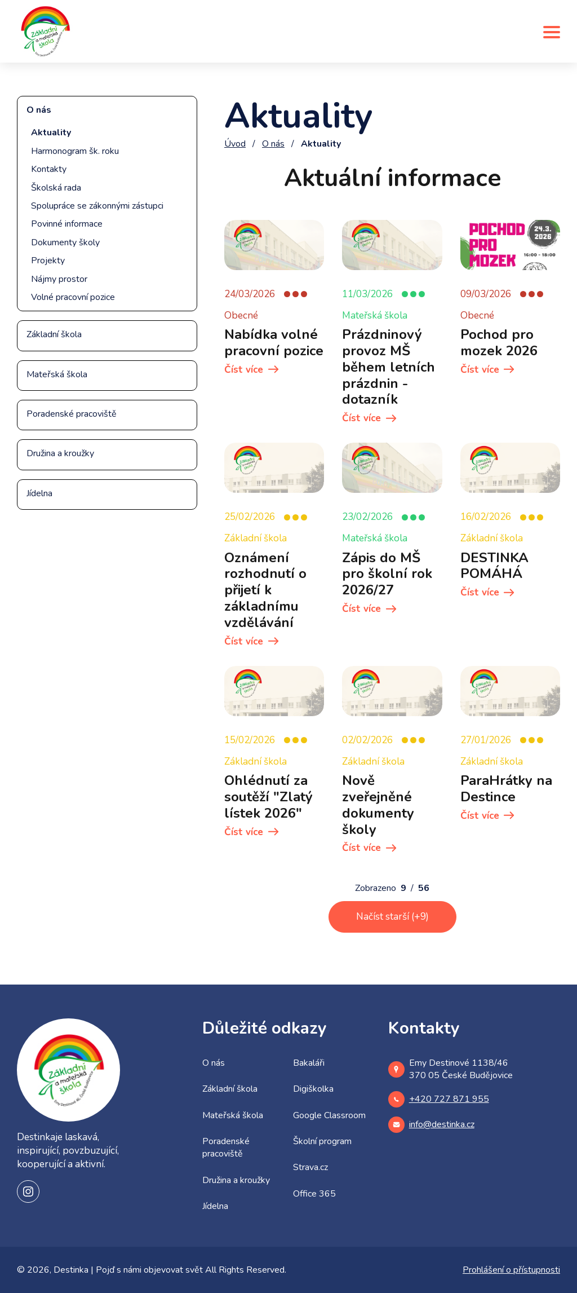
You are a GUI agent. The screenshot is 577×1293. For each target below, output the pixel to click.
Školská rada (56, 188)
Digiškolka (313, 1089)
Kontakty (48, 169)
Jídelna (39, 493)
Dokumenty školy (65, 242)
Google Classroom (329, 1115)
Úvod (235, 144)
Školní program (322, 1141)
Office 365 (314, 1194)
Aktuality (51, 132)
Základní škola (54, 334)
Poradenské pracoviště (71, 414)
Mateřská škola (56, 374)
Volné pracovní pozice (73, 297)
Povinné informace (67, 224)
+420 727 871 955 (438, 1099)
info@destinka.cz (431, 1125)
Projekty (48, 260)
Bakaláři (309, 1063)
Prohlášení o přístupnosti (511, 1270)
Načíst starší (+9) (392, 916)
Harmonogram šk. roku (75, 151)
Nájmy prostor (59, 279)
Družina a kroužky (60, 453)
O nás (38, 110)
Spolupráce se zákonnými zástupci (97, 206)
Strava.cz (310, 1167)
